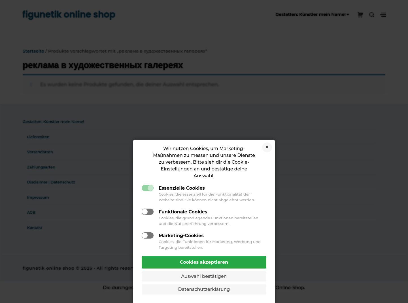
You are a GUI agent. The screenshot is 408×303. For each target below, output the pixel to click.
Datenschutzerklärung (204, 289)
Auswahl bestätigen (204, 276)
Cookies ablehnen (267, 147)
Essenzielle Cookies (182, 188)
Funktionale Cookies (183, 212)
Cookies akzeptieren (204, 262)
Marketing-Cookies (181, 235)
